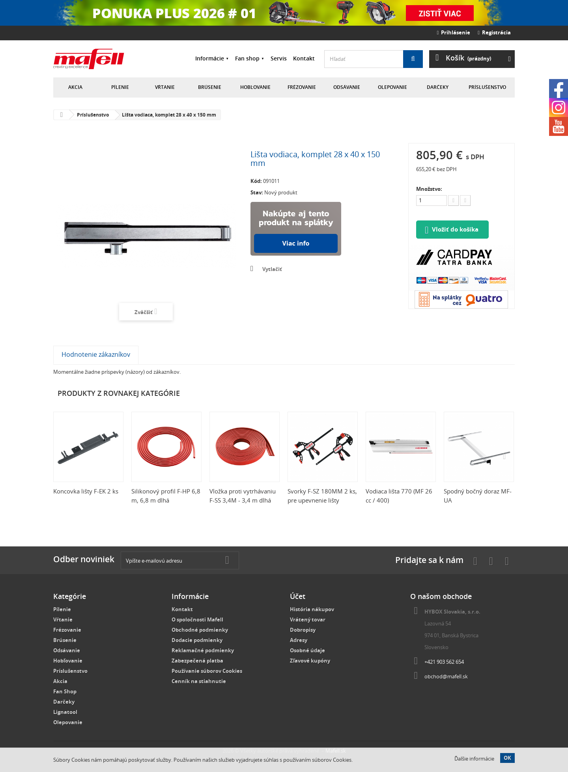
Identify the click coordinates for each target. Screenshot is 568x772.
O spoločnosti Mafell (197, 619)
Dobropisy (303, 629)
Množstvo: (429, 188)
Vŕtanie (165, 87)
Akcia (75, 87)
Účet (297, 596)
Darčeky (437, 87)
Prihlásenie (454, 32)
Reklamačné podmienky (203, 650)
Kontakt (304, 58)
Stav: (256, 192)
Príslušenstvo (487, 87)
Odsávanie (346, 87)
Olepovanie (392, 87)
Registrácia (494, 32)
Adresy (298, 640)
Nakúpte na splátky (295, 229)
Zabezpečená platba (197, 660)
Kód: (256, 181)
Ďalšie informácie (474, 758)
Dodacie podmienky (197, 640)
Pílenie (120, 87)
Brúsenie (209, 87)
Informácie (209, 58)
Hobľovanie (255, 87)
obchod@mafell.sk (446, 676)
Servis (279, 58)
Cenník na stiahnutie (199, 681)
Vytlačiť (272, 269)
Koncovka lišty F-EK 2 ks (85, 491)
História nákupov (312, 609)
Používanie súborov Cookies (207, 670)
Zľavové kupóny (310, 660)
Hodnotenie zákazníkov (96, 354)
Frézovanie (302, 87)
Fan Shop (65, 691)
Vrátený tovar (307, 619)
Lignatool (65, 712)
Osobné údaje (307, 650)
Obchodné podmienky (200, 629)
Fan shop (247, 58)
